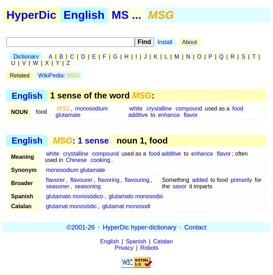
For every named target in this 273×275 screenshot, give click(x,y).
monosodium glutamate (81, 112)
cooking (100, 160)
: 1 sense (81, 140)
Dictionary (26, 57)
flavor (191, 115)
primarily (241, 180)
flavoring (108, 180)
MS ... (126, 15)
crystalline (159, 109)
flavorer (55, 180)
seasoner (57, 186)
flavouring (137, 180)
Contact (195, 227)
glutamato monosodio (135, 196)
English (84, 15)
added (200, 180)
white (136, 109)
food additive (165, 154)
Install (164, 42)
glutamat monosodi (126, 206)
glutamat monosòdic (71, 206)
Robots (149, 248)
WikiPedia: (59, 75)
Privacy (124, 248)
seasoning (88, 186)
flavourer (81, 180)
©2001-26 (81, 227)
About (189, 42)
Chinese (76, 160)
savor (180, 186)
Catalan (163, 241)
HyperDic (31, 15)
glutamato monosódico (74, 196)
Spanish (136, 241)
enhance (169, 115)
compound (189, 109)
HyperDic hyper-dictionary (139, 227)
